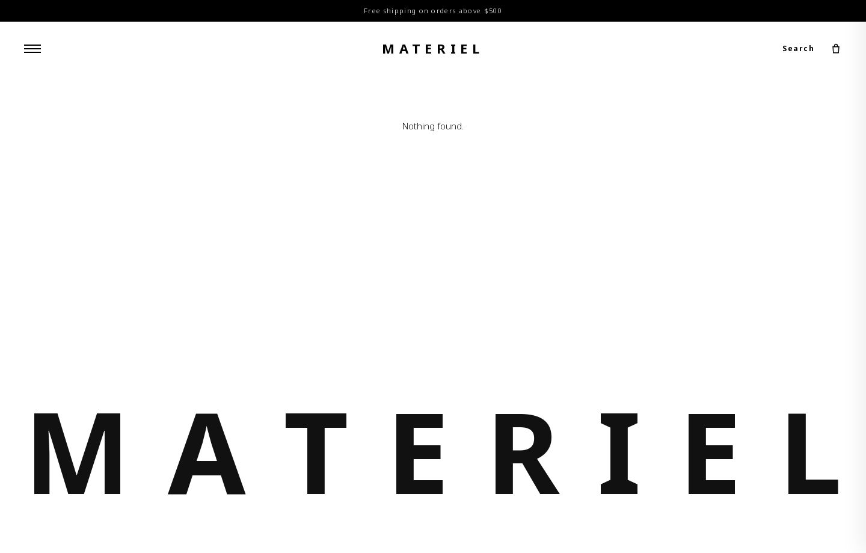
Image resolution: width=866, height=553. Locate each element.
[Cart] (836, 49)
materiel (433, 48)
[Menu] (32, 48)
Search (798, 48)
